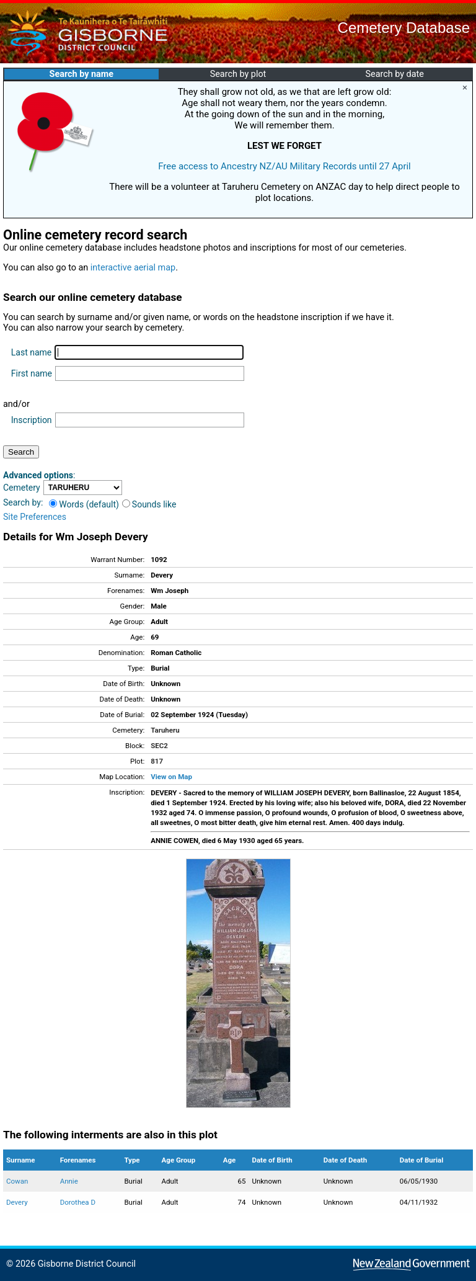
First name (31, 373)
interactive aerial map (132, 267)
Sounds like (149, 504)
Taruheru (165, 730)
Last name (31, 352)
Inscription (31, 420)
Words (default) (84, 504)
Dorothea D (77, 1202)
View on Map (171, 776)
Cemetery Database (404, 27)
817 (157, 761)
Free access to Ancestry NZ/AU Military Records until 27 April (284, 166)
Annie (69, 1181)
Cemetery (21, 488)
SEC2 (159, 745)
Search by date (394, 74)
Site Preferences (34, 517)
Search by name (81, 74)
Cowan (17, 1181)
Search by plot (238, 74)
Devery (17, 1202)
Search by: (23, 502)
